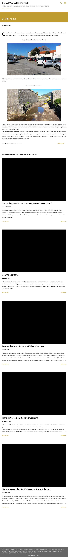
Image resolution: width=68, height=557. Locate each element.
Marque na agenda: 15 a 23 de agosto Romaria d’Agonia (26, 489)
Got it (38, 555)
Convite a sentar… (10, 275)
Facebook (10, 9)
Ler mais (63, 221)
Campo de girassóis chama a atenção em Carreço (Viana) (27, 203)
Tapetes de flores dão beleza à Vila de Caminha (23, 346)
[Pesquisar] (61, 3)
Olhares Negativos (15, 143)
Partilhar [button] (61, 143)
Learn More (31, 555)
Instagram (4, 9)
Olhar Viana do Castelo (15, 3)
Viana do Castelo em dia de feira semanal (20, 418)
